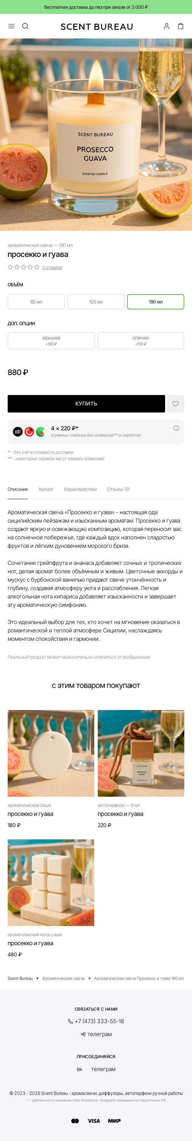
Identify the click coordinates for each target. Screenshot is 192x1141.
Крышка (51, 341)
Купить (86, 403)
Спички (141, 341)
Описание (18, 489)
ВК (79, 1069)
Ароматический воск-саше (35, 934)
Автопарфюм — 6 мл (119, 805)
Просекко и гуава (30, 813)
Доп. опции (21, 323)
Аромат (45, 489)
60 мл (36, 301)
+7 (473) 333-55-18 (99, 1021)
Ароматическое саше (29, 805)
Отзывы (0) (118, 489)
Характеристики (80, 489)
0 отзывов (52, 267)
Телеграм (99, 1034)
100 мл (96, 301)
